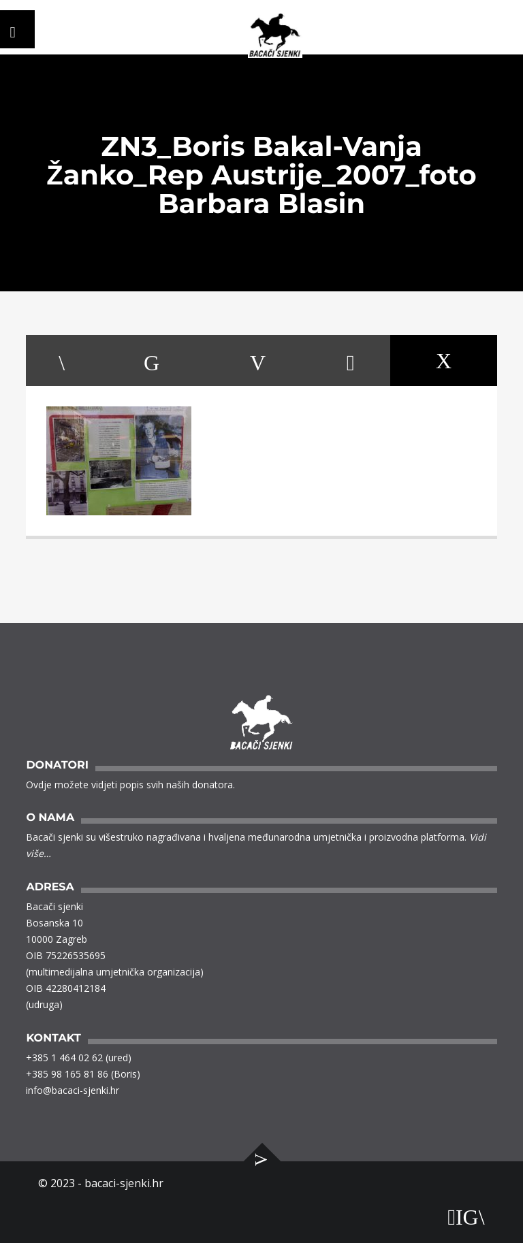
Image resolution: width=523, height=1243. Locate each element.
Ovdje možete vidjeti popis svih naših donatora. (130, 784)
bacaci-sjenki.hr (123, 1183)
